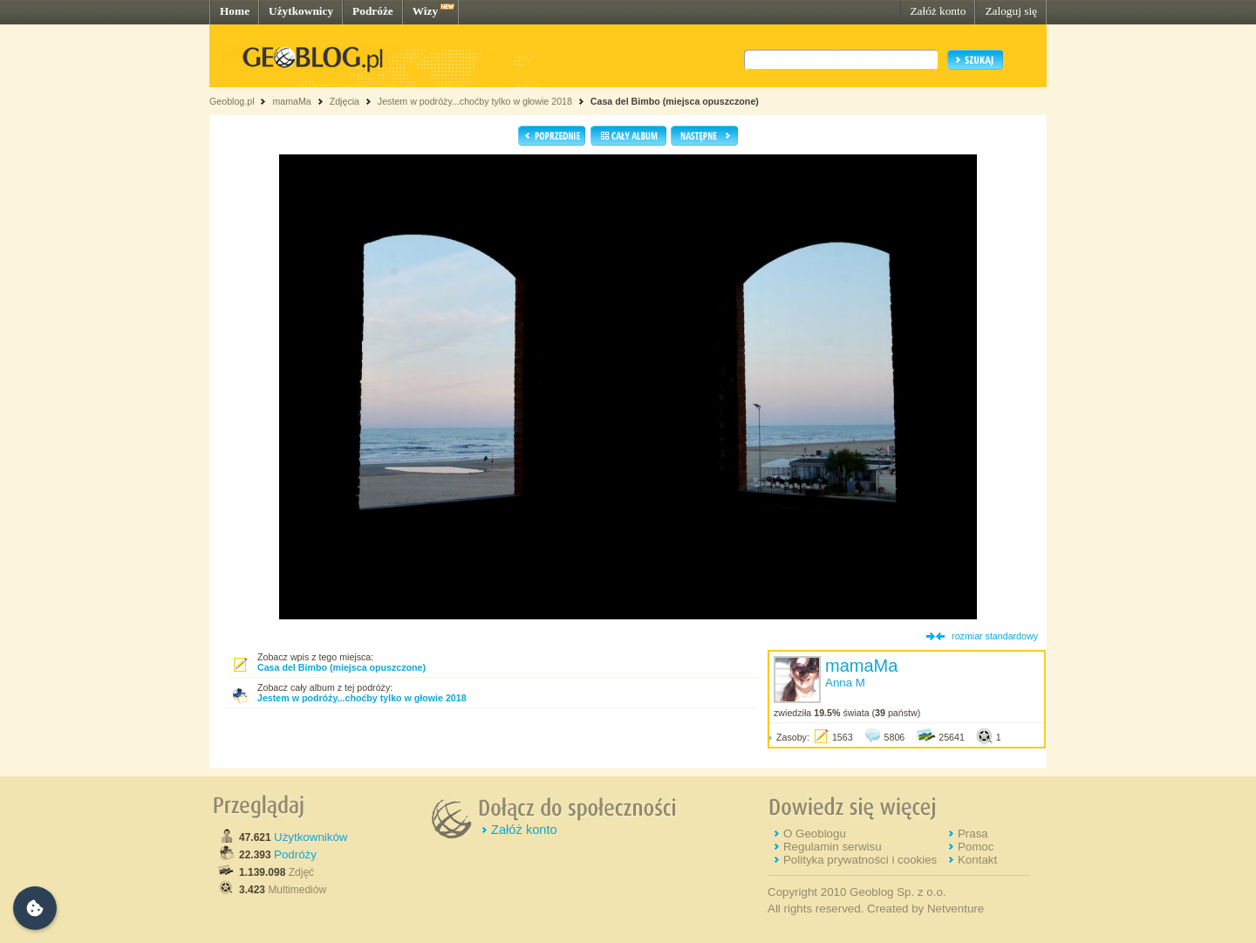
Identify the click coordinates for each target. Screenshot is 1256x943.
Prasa (973, 833)
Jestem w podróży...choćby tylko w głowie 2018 (475, 101)
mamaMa (291, 101)
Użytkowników (310, 837)
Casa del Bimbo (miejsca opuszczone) (674, 101)
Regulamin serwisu (832, 846)
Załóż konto (938, 10)
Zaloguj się (1011, 10)
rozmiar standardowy (995, 636)
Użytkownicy (301, 10)
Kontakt (977, 859)
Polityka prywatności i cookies (860, 859)
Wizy (425, 10)
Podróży (295, 854)
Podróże (372, 10)
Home (234, 10)
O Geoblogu (814, 833)
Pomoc (975, 846)
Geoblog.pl (232, 101)
